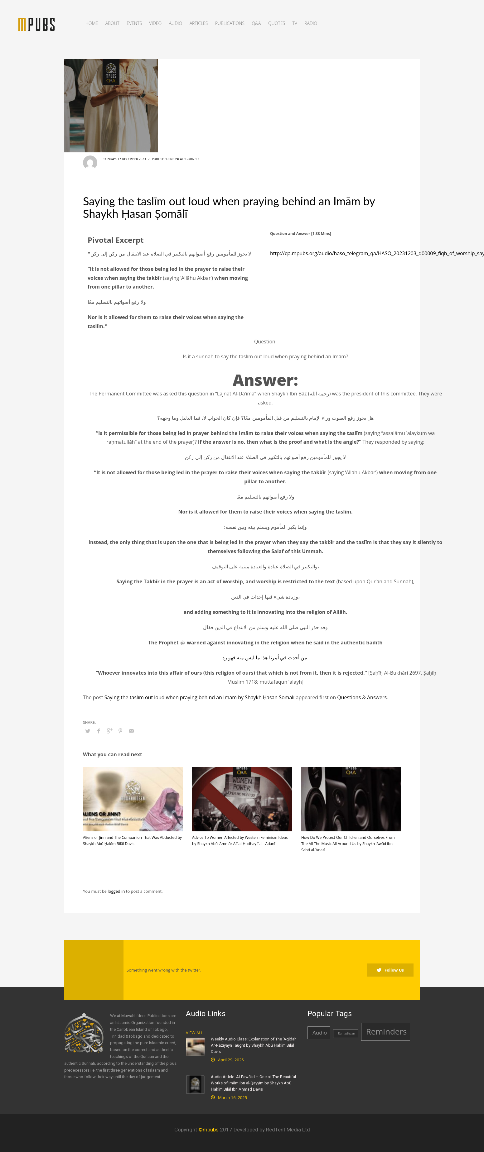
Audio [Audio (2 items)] (319, 1032)
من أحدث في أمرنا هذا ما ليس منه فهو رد (264, 657)
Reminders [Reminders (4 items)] (386, 1031)
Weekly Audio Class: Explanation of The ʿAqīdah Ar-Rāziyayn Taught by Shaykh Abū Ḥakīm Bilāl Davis (254, 1045)
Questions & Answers (362, 697)
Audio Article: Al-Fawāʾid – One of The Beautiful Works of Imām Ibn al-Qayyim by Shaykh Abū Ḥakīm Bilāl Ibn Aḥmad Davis (253, 1083)
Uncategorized (186, 159)
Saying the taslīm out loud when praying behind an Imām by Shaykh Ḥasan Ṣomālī (199, 697)
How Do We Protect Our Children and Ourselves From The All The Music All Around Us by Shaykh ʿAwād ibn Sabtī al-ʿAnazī (348, 844)
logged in (117, 891)
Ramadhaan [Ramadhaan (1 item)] (346, 1033)
